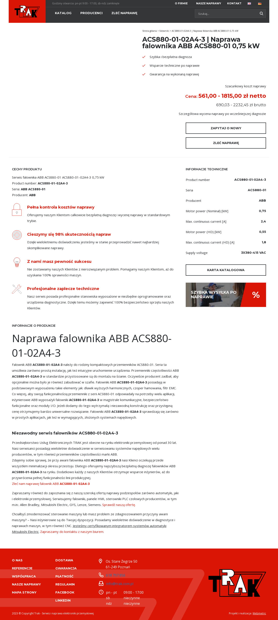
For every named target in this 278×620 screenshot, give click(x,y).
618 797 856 (115, 575)
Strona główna (149, 30)
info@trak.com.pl (119, 583)
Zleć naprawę (226, 143)
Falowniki (164, 30)
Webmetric (259, 613)
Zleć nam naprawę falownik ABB (51, 483)
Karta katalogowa (226, 270)
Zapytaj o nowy (226, 128)
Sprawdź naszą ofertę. (119, 504)
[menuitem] (182, 3)
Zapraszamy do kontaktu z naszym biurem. (72, 531)
